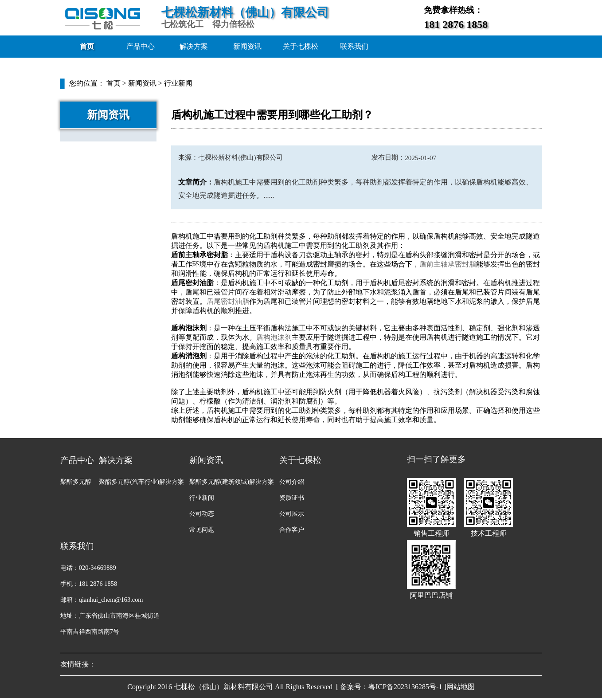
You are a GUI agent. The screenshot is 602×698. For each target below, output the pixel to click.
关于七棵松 (300, 46)
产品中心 (140, 46)
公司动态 (201, 513)
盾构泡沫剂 (274, 337)
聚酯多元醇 (75, 481)
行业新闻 (178, 83)
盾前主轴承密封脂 (447, 264)
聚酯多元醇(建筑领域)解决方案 (231, 481)
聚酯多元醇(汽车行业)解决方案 (141, 481)
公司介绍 (291, 481)
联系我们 (354, 46)
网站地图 (460, 686)
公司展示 (291, 513)
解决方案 (194, 46)
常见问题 (201, 529)
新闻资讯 (247, 46)
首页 (87, 46)
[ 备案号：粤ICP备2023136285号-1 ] (391, 686)
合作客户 (291, 529)
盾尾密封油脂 (228, 301)
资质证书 (291, 497)
